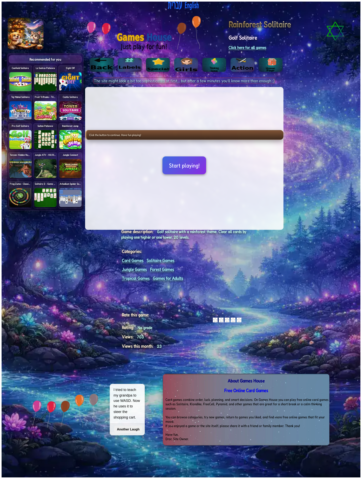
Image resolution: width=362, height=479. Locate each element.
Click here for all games (247, 47)
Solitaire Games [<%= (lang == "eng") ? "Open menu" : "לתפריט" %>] (160, 260)
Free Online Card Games (246, 390)
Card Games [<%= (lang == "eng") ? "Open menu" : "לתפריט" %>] (132, 260)
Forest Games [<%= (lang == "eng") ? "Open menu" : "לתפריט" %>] (162, 269)
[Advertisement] (333, 112)
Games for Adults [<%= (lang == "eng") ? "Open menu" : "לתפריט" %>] (168, 278)
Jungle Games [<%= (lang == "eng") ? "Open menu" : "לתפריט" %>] (134, 269)
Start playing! (184, 165)
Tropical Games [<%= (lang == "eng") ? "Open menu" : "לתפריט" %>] (136, 278)
